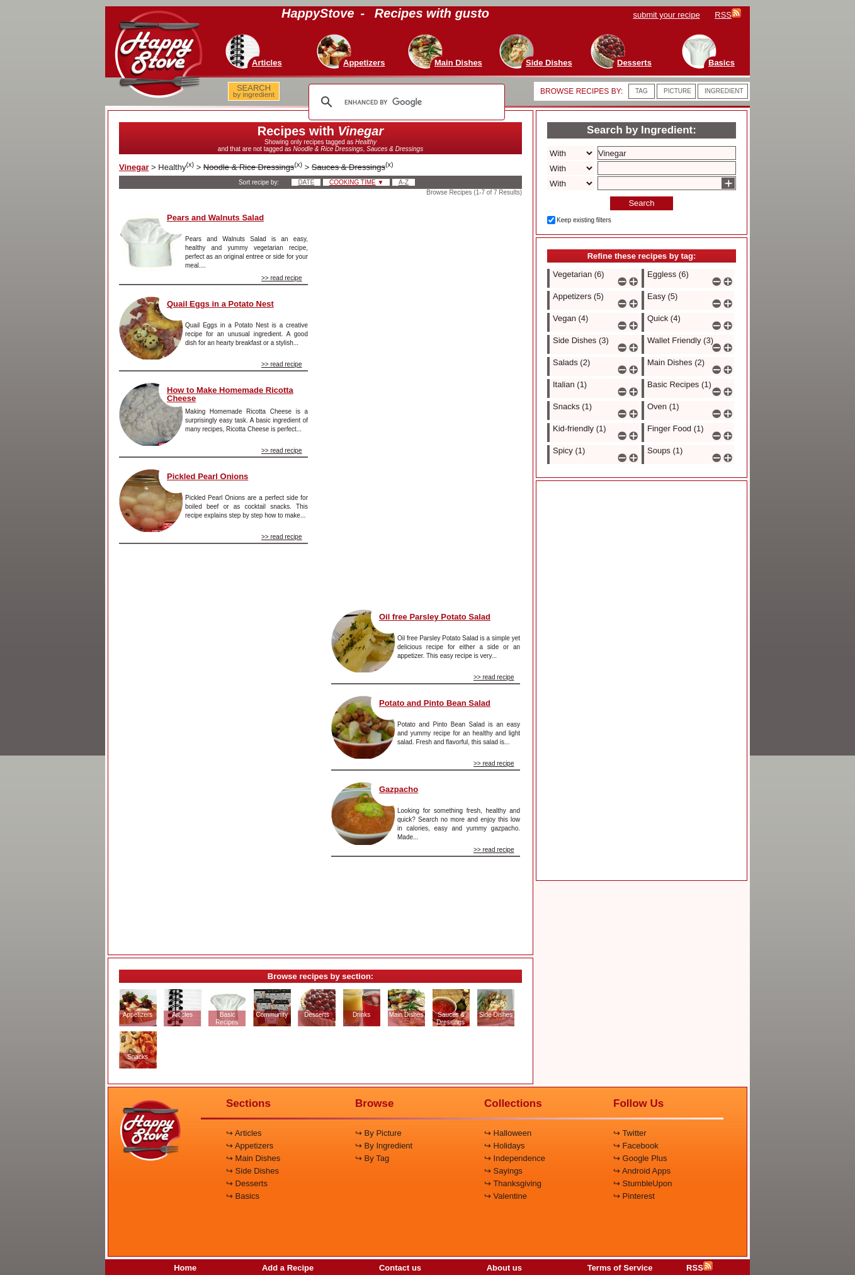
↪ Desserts (247, 1183)
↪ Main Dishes (253, 1158)
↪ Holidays (504, 1145)
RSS (699, 1267)
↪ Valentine (505, 1196)
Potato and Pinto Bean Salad (434, 703)
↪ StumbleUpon (642, 1183)
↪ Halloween (507, 1133)
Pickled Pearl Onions (207, 476)
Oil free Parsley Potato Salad (434, 616)
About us (504, 1267)
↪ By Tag (372, 1158)
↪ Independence (514, 1158)
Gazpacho (398, 789)
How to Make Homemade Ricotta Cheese (230, 394)
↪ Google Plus (640, 1158)
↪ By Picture (378, 1133)
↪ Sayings (503, 1171)
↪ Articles (244, 1133)
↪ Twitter (630, 1133)
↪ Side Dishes (252, 1171)
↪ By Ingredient (383, 1145)
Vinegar (134, 167)
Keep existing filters (584, 220)
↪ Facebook (636, 1145)
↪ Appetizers (249, 1145)
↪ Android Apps (642, 1171)
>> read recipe (281, 278)
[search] (404, 102)
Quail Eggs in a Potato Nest (220, 304)
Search (641, 203)
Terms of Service (620, 1267)
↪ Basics (242, 1196)
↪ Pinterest (634, 1196)
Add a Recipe (288, 1267)
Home (185, 1267)
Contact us (400, 1267)
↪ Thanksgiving (512, 1183)
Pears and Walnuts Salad (215, 217)
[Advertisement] (213, 744)
